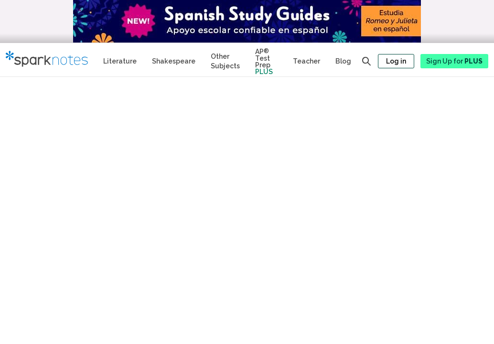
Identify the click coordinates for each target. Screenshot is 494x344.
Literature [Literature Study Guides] (120, 61)
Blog (343, 61)
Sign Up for (454, 61)
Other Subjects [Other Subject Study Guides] (225, 61)
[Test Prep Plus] (266, 59)
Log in (396, 61)
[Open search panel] (366, 61)
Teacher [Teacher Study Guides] (306, 61)
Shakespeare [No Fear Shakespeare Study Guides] (173, 61)
